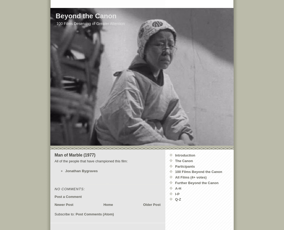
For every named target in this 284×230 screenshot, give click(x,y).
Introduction (185, 155)
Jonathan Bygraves (81, 171)
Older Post (152, 205)
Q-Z (178, 199)
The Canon (184, 161)
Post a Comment (68, 197)
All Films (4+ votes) (191, 177)
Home (108, 205)
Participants (185, 166)
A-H (178, 188)
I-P (177, 194)
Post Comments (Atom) (95, 214)
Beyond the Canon (86, 16)
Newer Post (64, 205)
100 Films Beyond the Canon (198, 172)
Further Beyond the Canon (197, 183)
